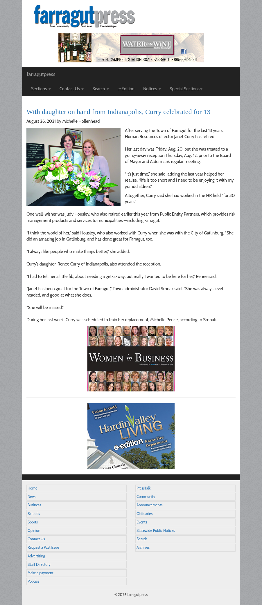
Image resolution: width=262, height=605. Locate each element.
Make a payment (40, 573)
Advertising (36, 556)
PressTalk (143, 488)
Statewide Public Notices (156, 530)
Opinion (34, 530)
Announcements (149, 505)
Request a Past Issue (43, 547)
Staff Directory (39, 564)
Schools (34, 514)
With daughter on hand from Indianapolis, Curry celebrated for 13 (118, 111)
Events (142, 522)
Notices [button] (152, 88)
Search (142, 539)
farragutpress (41, 74)
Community (146, 496)
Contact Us (36, 539)
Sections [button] (41, 88)
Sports (33, 522)
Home (32, 488)
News (32, 496)
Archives (143, 547)
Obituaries (144, 514)
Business (34, 505)
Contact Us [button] (72, 88)
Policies (33, 581)
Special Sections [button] (186, 88)
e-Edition (126, 88)
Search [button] (100, 88)
